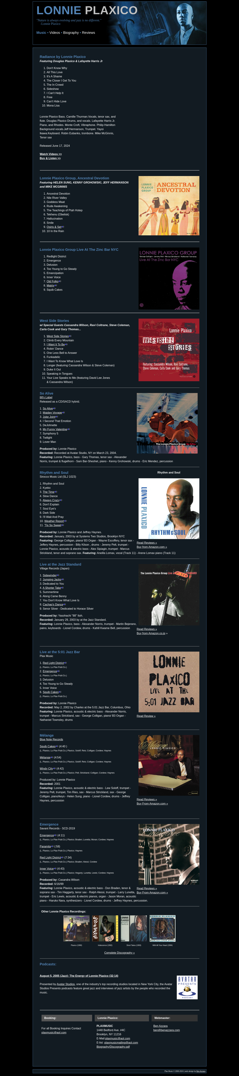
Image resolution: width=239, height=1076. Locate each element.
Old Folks (54, 281)
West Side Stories (59, 336)
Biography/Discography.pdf (113, 1046)
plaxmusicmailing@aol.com (121, 1042)
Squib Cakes (52, 692)
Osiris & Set (55, 226)
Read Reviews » (147, 542)
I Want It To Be (57, 344)
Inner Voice (48, 868)
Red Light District (55, 662)
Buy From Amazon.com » (152, 803)
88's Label (46, 397)
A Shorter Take (53, 587)
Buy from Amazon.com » (152, 546)
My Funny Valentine (56, 429)
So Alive (49, 408)
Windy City (48, 768)
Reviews (88, 33)
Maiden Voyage (54, 412)
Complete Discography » (119, 952)
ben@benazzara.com (166, 1030)
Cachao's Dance (54, 604)
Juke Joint (50, 416)
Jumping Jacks (53, 579)
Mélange (46, 757)
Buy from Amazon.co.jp (151, 633)
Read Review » (146, 716)
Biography (71, 33)
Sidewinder (51, 575)
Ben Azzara (160, 1025)
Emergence (51, 671)
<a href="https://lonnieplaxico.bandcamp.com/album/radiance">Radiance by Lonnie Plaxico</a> (160, 104)
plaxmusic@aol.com (54, 1032)
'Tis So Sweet (54, 525)
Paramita (47, 846)
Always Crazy (52, 500)
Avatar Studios (66, 984)
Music (41, 33)
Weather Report (55, 521)
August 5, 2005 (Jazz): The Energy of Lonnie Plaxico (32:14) (79, 975)
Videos (54, 33)
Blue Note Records (51, 739)
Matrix (52, 285)
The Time (50, 491)
